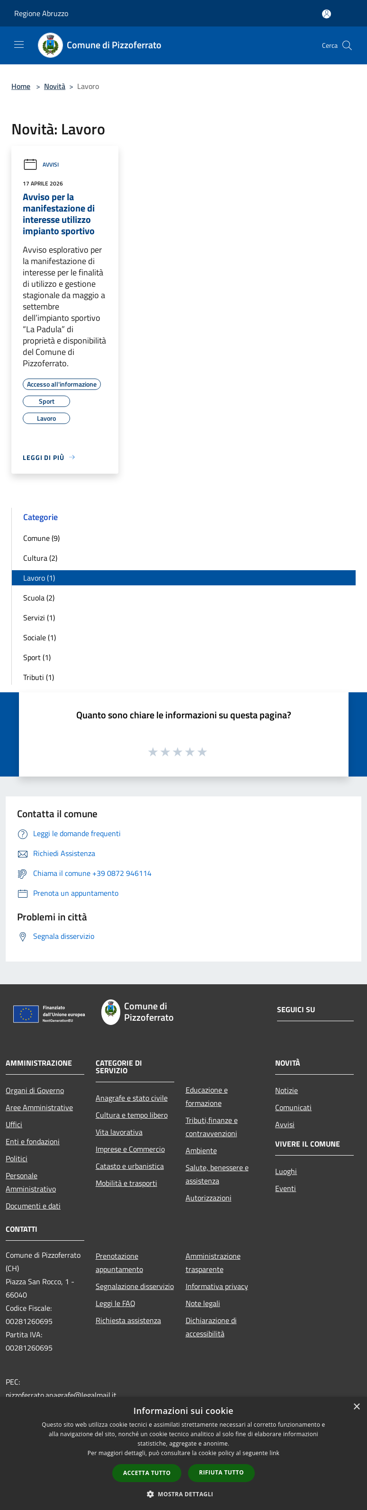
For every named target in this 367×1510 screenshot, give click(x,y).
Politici (16, 1158)
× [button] (356, 1407)
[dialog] (183, 1453)
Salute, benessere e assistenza (217, 1174)
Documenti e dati (33, 1205)
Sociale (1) (39, 637)
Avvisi (41, 164)
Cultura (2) (40, 558)
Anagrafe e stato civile (132, 1098)
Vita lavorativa (119, 1132)
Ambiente (201, 1150)
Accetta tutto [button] (146, 1473)
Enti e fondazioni (33, 1141)
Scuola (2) (38, 597)
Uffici (14, 1124)
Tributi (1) (38, 677)
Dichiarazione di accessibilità (211, 1327)
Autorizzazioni (209, 1197)
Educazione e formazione (207, 1096)
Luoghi (286, 1171)
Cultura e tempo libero (132, 1115)
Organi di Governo (35, 1090)
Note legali (203, 1303)
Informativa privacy (217, 1286)
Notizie (286, 1090)
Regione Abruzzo (41, 13)
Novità (54, 86)
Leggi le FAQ (115, 1303)
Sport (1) (37, 657)
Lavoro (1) (39, 577)
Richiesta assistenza (128, 1320)
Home (20, 86)
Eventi (285, 1188)
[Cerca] (347, 45)
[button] (184, 1494)
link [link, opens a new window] (274, 1453)
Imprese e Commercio (130, 1149)
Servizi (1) (39, 617)
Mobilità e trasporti (126, 1183)
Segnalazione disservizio (135, 1286)
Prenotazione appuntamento (119, 1262)
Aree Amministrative (39, 1107)
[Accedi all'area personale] (326, 14)
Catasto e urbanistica (130, 1166)
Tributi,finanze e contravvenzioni (212, 1126)
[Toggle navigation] (19, 44)
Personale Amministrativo (31, 1182)
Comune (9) (41, 538)
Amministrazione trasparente (213, 1262)
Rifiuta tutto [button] (221, 1472)
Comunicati (293, 1107)
